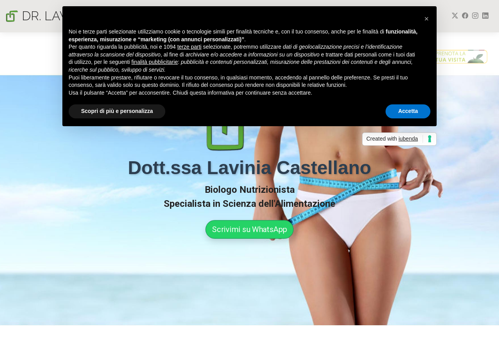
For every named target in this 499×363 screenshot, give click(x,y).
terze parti (189, 47)
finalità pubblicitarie (154, 62)
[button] (426, 18)
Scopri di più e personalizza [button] (117, 111)
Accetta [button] (408, 111)
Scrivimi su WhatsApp (249, 229)
